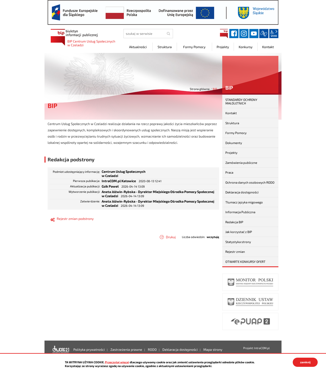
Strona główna (200, 89)
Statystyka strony (238, 242)
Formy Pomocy (236, 133)
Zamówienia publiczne (241, 162)
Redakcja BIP (234, 222)
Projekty (231, 152)
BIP (223, 33)
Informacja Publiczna (240, 212)
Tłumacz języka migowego (244, 202)
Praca (229, 172)
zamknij (305, 362)
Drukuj (171, 237)
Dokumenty (233, 143)
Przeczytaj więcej (117, 362)
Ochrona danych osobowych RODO (249, 182)
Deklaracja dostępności (242, 192)
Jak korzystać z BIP (238, 232)
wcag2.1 (273, 33)
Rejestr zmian (235, 251)
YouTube (253, 33)
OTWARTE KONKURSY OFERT (245, 261)
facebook (233, 33)
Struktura (232, 123)
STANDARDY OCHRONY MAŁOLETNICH (241, 101)
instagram (243, 33)
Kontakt (231, 113)
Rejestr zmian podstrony (75, 219)
